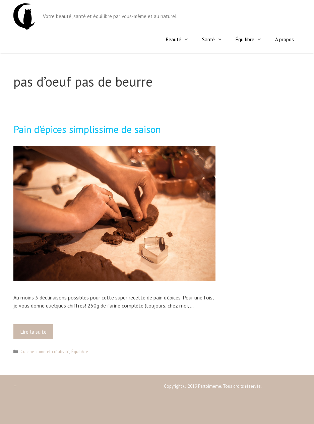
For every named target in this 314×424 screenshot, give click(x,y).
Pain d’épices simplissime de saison (87, 129)
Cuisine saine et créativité (44, 351)
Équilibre (252, 40)
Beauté (180, 40)
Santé (215, 40)
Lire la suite (35, 333)
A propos (284, 39)
